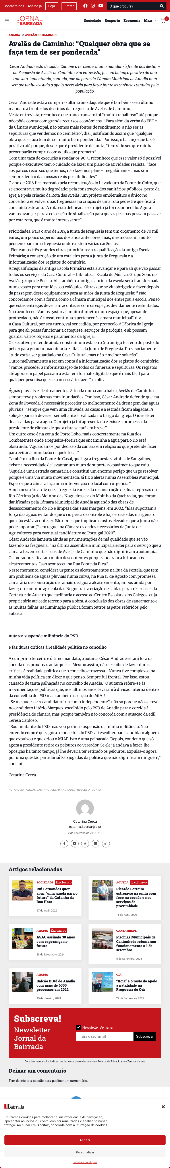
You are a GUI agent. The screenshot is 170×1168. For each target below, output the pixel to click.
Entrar (69, 6)
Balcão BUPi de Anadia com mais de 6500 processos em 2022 (56, 985)
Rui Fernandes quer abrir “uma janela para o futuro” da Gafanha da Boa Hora (57, 895)
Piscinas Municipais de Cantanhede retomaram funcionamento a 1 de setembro (136, 943)
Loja (51, 6)
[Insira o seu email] (105, 1036)
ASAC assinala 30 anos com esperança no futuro (56, 941)
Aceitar (85, 1140)
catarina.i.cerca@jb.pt (85, 827)
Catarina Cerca (85, 821)
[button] (163, 1106)
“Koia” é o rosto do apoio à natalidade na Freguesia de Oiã (136, 985)
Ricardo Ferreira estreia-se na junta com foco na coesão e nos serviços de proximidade (136, 897)
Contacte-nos (14, 6)
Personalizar (85, 1152)
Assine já (35, 6)
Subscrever (144, 1036)
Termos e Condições (85, 1162)
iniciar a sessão (32, 1081)
